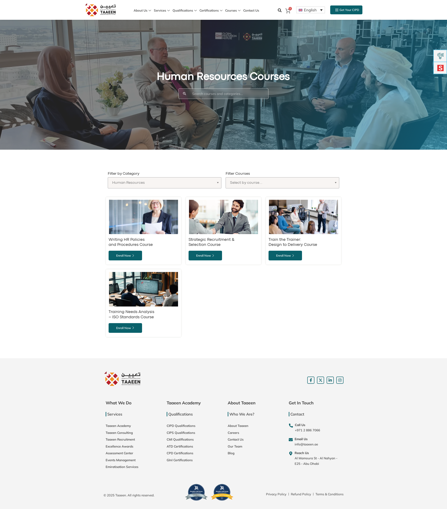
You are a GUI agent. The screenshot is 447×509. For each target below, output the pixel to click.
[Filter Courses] (282, 182)
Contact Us (251, 10)
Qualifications (185, 10)
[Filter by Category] (164, 182)
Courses (233, 10)
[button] (279, 10)
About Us (142, 10)
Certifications (211, 10)
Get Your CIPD (347, 10)
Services (162, 10)
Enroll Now (125, 255)
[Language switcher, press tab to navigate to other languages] (310, 10)
